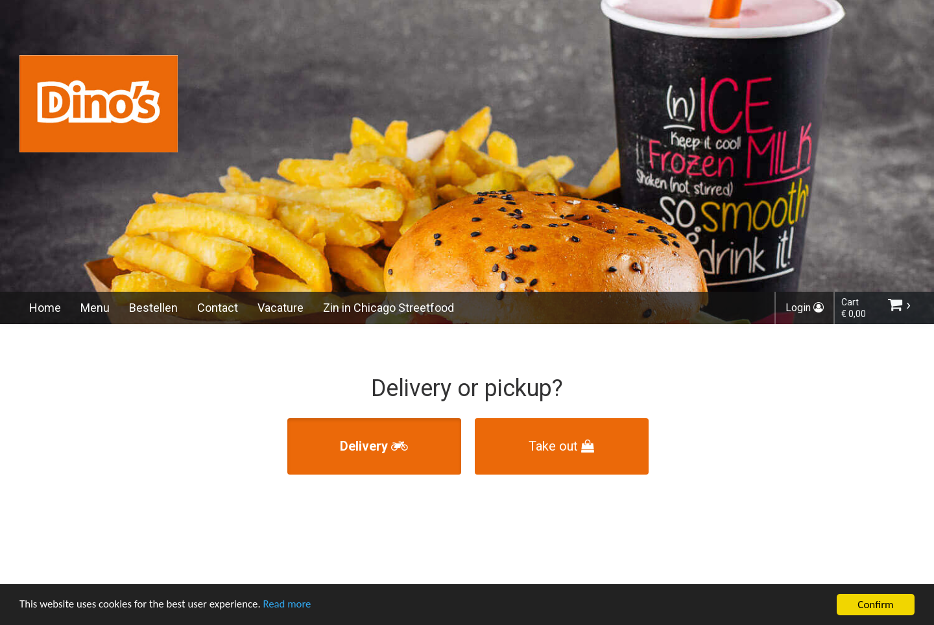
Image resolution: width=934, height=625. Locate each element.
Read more (291, 606)
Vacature (280, 307)
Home (45, 307)
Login (804, 307)
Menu (95, 307)
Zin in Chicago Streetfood (388, 307)
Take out (561, 446)
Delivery (374, 446)
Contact (217, 307)
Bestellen (153, 307)
